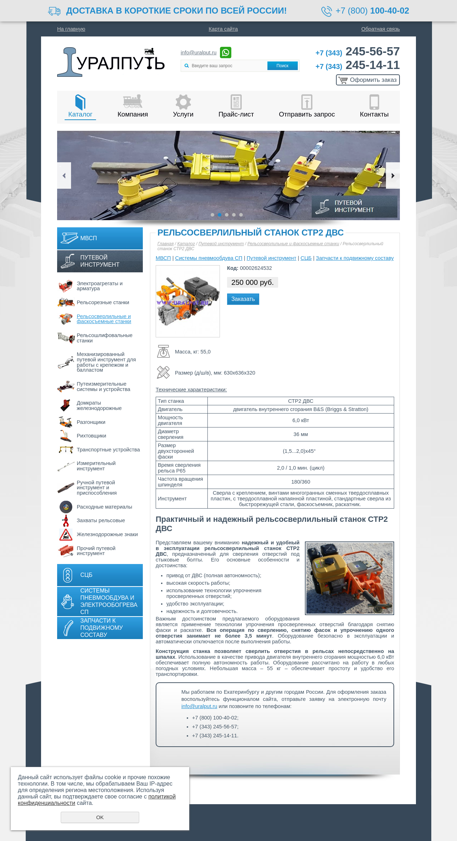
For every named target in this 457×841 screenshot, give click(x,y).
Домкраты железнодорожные (99, 405)
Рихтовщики (91, 436)
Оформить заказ (373, 79)
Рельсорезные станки (103, 302)
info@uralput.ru (198, 52)
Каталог (80, 114)
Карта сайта (223, 29)
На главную (71, 29)
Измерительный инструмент (96, 465)
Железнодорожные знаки (107, 534)
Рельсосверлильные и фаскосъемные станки (104, 319)
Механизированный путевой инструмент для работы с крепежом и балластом (106, 362)
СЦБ (86, 575)
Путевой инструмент (100, 261)
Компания (132, 114)
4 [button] (234, 215)
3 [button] (226, 215)
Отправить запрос (307, 114)
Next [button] (393, 175)
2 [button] (219, 215)
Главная (165, 243)
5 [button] (241, 215)
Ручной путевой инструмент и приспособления (97, 488)
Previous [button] (64, 175)
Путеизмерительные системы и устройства (103, 386)
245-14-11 (358, 64)
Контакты (374, 114)
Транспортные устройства (108, 449)
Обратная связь (380, 29)
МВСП (88, 238)
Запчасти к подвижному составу (101, 628)
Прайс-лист (236, 114)
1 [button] (212, 215)
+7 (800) (372, 10)
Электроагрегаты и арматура (100, 286)
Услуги (183, 114)
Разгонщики (91, 422)
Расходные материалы (104, 507)
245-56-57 (358, 51)
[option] (228, 175)
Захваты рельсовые (101, 520)
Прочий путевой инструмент (96, 550)
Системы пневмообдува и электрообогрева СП (108, 601)
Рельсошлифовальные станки (104, 337)
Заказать (243, 299)
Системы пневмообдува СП (208, 258)
